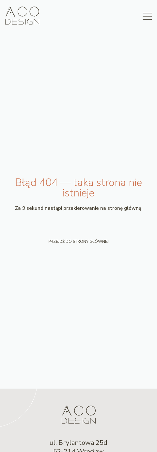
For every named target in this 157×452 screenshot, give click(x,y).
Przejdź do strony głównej (78, 241)
